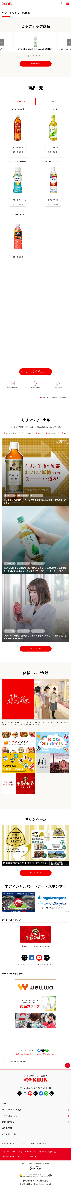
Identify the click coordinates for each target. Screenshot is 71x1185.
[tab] (19, 101)
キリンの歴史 (23, 502)
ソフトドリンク (36, 502)
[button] (2, 42)
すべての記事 (9, 502)
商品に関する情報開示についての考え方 (55, 397)
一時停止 (28, 56)
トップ (4, 1061)
